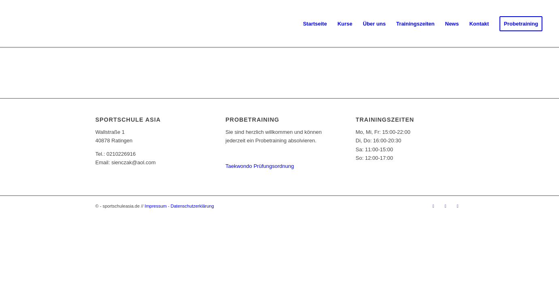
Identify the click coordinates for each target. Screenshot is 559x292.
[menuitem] (315, 24)
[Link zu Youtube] (458, 206)
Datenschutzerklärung (192, 206)
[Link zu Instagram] (446, 206)
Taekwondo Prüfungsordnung (259, 166)
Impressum (155, 206)
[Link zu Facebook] (433, 206)
